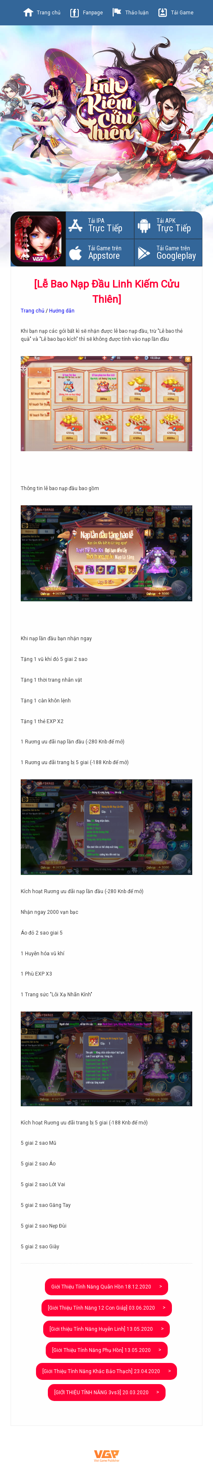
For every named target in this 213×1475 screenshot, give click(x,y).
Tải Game (182, 13)
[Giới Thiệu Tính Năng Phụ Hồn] (101, 1350)
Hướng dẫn (62, 311)
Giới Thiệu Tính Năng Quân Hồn (101, 1287)
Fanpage (93, 13)
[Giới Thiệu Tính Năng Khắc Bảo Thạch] (101, 1371)
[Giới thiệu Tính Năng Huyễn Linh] (101, 1329)
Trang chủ (49, 13)
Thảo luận (137, 13)
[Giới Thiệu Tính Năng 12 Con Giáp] (101, 1308)
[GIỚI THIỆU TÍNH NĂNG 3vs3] (101, 1392)
